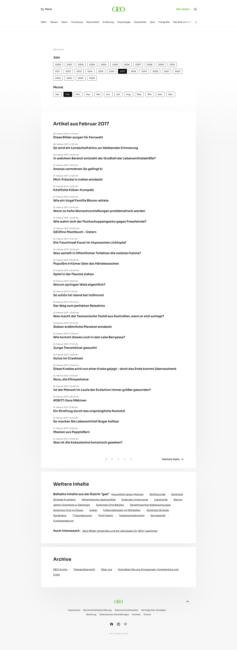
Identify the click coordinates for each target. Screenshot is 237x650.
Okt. (150, 94)
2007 (138, 64)
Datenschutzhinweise (126, 610)
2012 (68, 71)
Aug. (128, 94)
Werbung (91, 614)
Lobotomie (161, 499)
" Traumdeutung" (82, 515)
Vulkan (93, 510)
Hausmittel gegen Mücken (127, 494)
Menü (46, 9)
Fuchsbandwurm (63, 520)
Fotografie (164, 22)
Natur (65, 22)
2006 (127, 64)
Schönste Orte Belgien (110, 505)
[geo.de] (118, 9)
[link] (195, 9)
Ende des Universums (135, 499)
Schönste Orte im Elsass (68, 510)
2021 (166, 71)
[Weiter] (195, 22)
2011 (57, 71)
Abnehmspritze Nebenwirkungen (150, 505)
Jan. (57, 94)
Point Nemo (105, 515)
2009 (161, 64)
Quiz (152, 22)
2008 (149, 64)
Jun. (108, 94)
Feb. (67, 94)
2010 (172, 64)
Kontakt (136, 614)
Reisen (54, 22)
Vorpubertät (158, 515)
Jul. (118, 94)
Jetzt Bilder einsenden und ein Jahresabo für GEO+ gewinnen (119, 531)
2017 (122, 71)
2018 (133, 71)
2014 (90, 71)
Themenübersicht (84, 569)
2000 (58, 64)
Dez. (170, 94)
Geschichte (140, 22)
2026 (92, 78)
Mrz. (78, 94)
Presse (147, 614)
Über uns (106, 569)
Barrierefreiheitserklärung (97, 610)
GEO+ (44, 22)
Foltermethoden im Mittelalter (122, 510)
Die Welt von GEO (182, 22)
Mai (98, 94)
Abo (183, 9)
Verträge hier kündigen (153, 610)
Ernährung (108, 22)
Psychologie (123, 22)
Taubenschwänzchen (131, 515)
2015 (100, 71)
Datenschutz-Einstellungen (114, 614)
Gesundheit (92, 22)
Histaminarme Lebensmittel (98, 499)
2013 (79, 71)
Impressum (74, 610)
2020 (155, 71)
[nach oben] (187, 601)
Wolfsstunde (157, 494)
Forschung (77, 22)
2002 (81, 64)
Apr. (88, 94)
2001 (69, 64)
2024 (69, 78)
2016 (111, 71)
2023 (58, 78)
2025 (80, 78)
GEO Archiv (60, 569)
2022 (177, 71)
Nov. (160, 94)
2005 (115, 64)
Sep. (139, 94)
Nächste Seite (173, 459)
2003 (92, 64)
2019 (144, 71)
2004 (104, 64)
